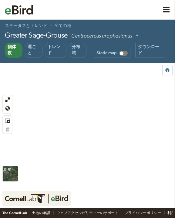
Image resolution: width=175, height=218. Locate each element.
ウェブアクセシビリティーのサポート (87, 213)
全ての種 (62, 26)
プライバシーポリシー (143, 213)
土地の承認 (41, 213)
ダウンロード (148, 50)
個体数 (12, 50)
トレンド (54, 50)
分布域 (76, 50)
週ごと (32, 50)
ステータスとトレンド (26, 26)
